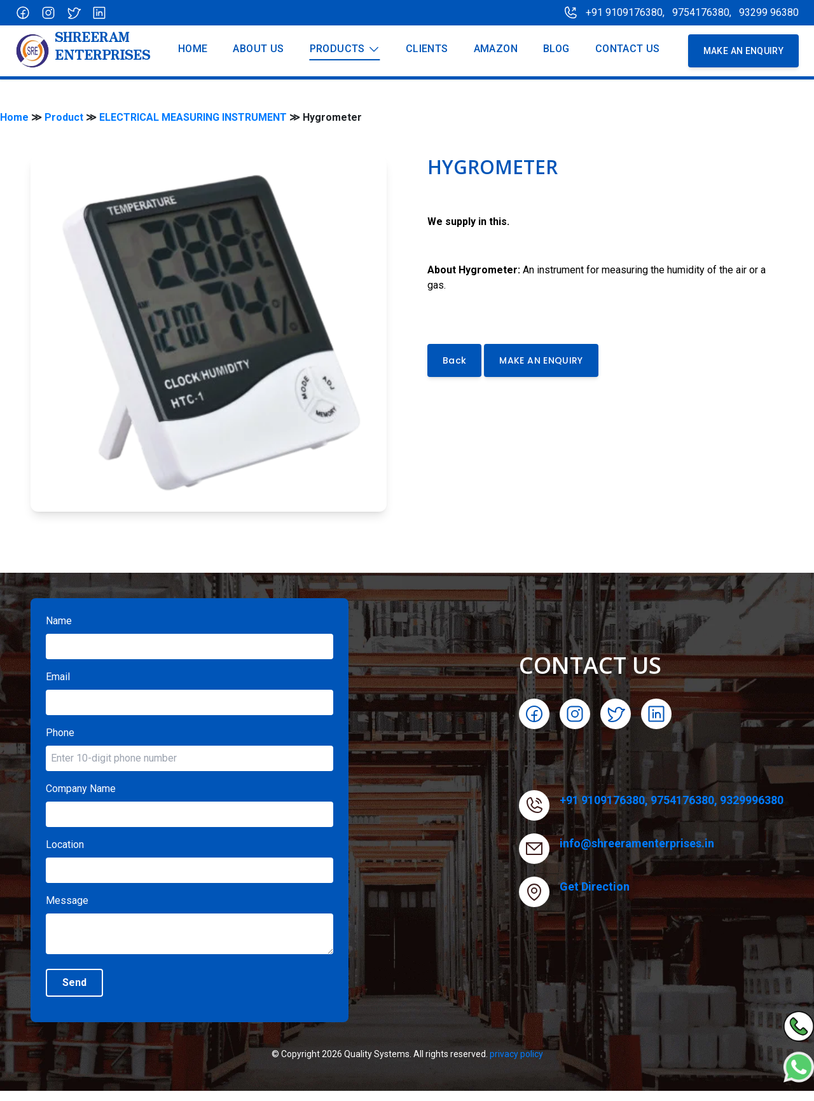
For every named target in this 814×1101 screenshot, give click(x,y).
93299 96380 (769, 12)
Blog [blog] (556, 49)
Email (58, 677)
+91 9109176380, (625, 12)
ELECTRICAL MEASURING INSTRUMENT (193, 117)
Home (14, 117)
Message (67, 900)
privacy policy (516, 1054)
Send (74, 982)
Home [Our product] (193, 49)
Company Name (81, 789)
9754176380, (703, 12)
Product (64, 117)
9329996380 (751, 800)
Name (59, 621)
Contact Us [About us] (627, 49)
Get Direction (595, 886)
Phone (60, 733)
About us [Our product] (258, 49)
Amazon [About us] (496, 49)
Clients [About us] (427, 49)
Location (65, 844)
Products (345, 49)
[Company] (82, 51)
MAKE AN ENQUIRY (541, 360)
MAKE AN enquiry (743, 51)
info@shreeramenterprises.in (637, 843)
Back (454, 360)
